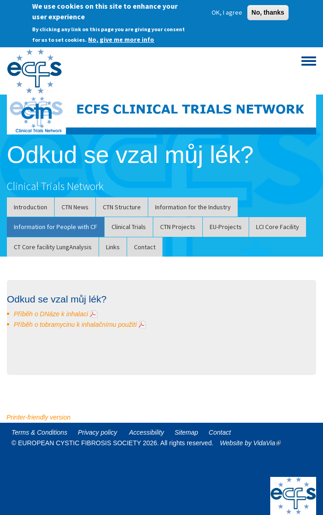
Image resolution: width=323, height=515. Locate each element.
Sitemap (186, 432)
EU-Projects (226, 227)
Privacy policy (97, 432)
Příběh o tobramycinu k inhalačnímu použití (75, 324)
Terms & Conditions (39, 432)
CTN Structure (122, 207)
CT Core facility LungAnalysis (53, 247)
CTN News (75, 207)
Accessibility (146, 432)
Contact (145, 247)
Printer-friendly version (38, 417)
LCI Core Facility (277, 227)
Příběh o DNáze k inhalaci (51, 314)
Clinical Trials (128, 227)
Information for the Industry (193, 207)
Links (113, 247)
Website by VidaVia (252, 443)
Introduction (30, 207)
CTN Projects (177, 227)
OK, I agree (227, 10)
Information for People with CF (55, 227)
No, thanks (267, 9)
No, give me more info (121, 36)
